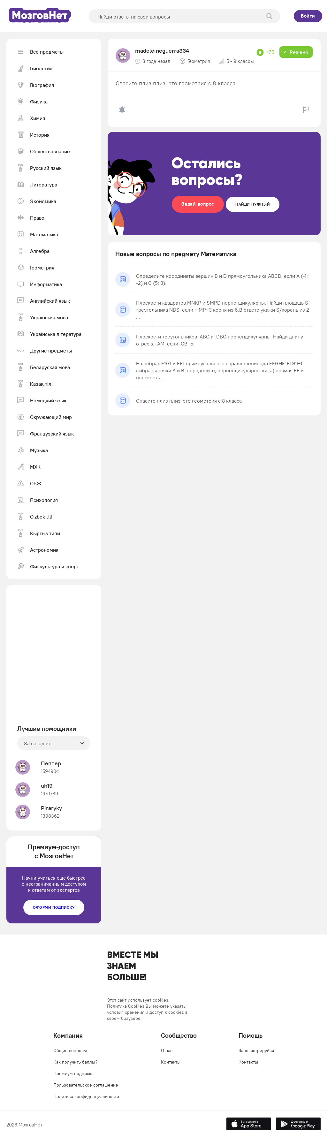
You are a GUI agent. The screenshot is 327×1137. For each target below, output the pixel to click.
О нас (166, 1050)
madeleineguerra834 (162, 50)
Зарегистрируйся (256, 1050)
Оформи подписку (54, 907)
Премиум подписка (73, 1073)
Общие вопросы (70, 1050)
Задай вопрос (197, 204)
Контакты (170, 1062)
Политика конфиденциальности (86, 1096)
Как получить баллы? (75, 1062)
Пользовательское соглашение (85, 1085)
